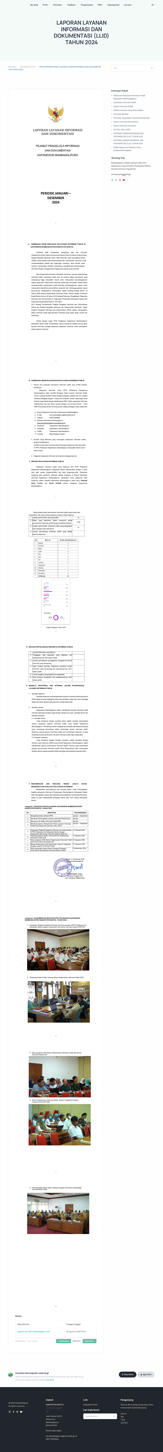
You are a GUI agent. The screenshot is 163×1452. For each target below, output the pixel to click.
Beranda (34, 5)
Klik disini (50, 1380)
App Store (146, 1374)
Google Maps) (55, 1430)
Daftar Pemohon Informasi (124, 125)
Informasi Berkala (120, 114)
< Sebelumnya (63, 1341)
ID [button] (152, 5)
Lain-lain (128, 5)
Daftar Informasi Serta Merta (125, 122)
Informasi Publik (27, 67)
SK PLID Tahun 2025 (121, 129)
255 (122, 1416)
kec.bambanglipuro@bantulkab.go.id (61, 1436)
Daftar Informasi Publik (123, 106)
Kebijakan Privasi (90, 1404)
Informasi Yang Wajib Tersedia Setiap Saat (131, 118)
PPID (100, 5)
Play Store (128, 1374)
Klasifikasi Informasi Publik (124, 102)
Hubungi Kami (113, 5)
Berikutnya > (90, 1341)
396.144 (124, 1423)
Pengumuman (87, 5)
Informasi (58, 5)
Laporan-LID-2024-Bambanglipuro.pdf (33, 1331)
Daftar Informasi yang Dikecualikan (128, 110)
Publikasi (72, 5)
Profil (46, 5)
